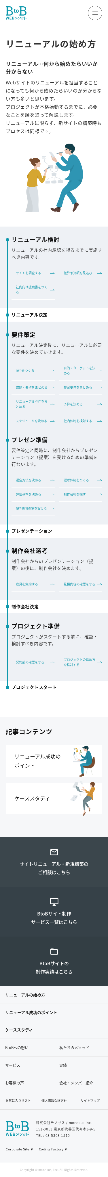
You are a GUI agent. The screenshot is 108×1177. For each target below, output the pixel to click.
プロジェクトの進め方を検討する (79, 662)
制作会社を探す (75, 494)
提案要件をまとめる (78, 387)
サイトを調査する (28, 272)
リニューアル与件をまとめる (32, 404)
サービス (12, 1065)
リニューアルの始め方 (25, 995)
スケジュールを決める (31, 420)
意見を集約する (27, 584)
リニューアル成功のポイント (31, 1012)
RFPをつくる (25, 370)
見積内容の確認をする (79, 584)
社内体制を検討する (78, 420)
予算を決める (73, 404)
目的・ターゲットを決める (79, 371)
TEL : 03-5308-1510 (53, 1135)
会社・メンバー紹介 (76, 1082)
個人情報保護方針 (54, 1100)
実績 (63, 1065)
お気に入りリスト (18, 1100)
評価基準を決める (28, 494)
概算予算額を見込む (78, 272)
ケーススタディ (19, 1030)
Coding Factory (51, 1149)
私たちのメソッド (74, 1047)
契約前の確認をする (30, 662)
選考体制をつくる (76, 480)
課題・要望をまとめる (32, 387)
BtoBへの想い (17, 1047)
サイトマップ (90, 1100)
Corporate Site (17, 1149)
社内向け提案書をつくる (32, 290)
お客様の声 (14, 1082)
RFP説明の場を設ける (31, 508)
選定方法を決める (28, 480)
